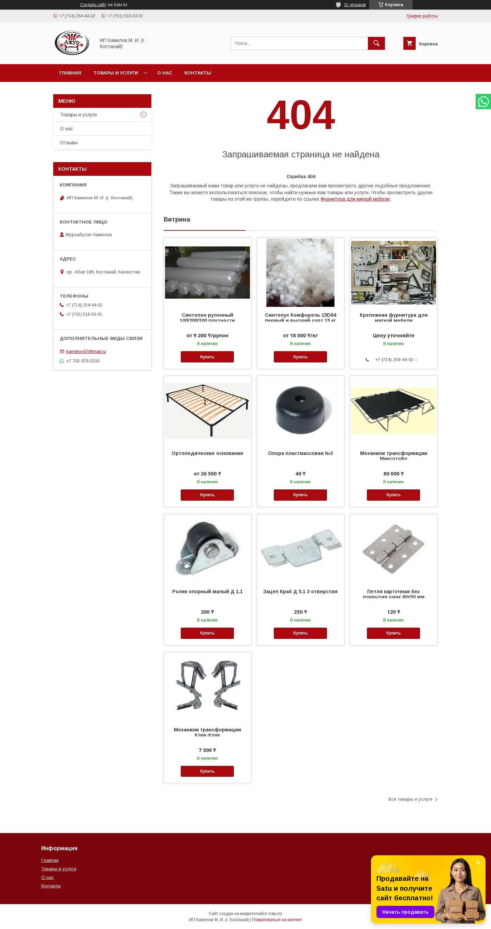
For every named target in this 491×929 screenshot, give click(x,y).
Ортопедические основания (207, 453)
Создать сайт (93, 4)
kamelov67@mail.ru (86, 351)
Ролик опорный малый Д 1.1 (207, 591)
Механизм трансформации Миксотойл (393, 456)
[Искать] (376, 43)
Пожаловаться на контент (277, 919)
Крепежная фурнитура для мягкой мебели (394, 317)
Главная (70, 72)
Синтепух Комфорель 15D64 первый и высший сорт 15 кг (300, 317)
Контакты (197, 72)
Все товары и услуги (410, 799)
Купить (207, 357)
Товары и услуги (115, 72)
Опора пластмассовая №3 (300, 453)
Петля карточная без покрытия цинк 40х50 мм (394, 594)
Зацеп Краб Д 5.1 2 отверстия (300, 591)
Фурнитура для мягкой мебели (355, 199)
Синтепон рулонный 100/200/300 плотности (207, 317)
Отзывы (69, 142)
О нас (164, 72)
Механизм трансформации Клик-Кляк (207, 732)
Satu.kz (275, 913)
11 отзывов (355, 4)
